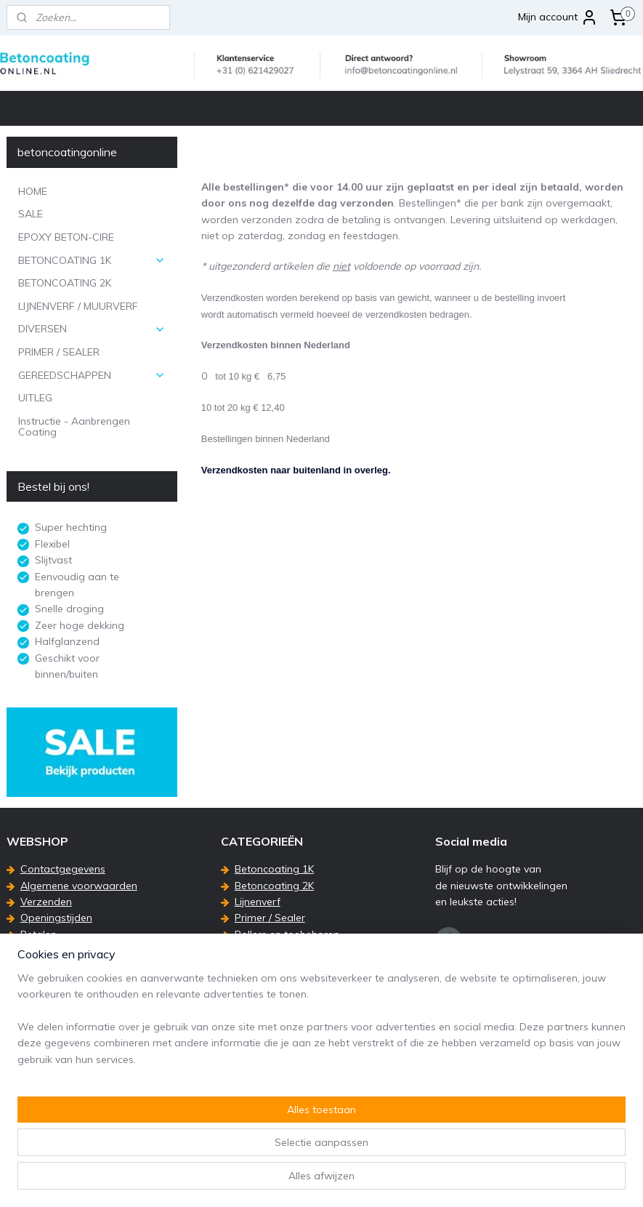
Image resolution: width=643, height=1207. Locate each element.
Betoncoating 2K (274, 885)
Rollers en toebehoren (287, 934)
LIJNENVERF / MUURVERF (78, 306)
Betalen (38, 934)
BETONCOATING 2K (64, 282)
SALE (30, 213)
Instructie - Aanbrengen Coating (74, 426)
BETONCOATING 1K (92, 260)
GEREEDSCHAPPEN (92, 375)
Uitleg (248, 950)
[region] (225, 1133)
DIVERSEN (92, 328)
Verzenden (46, 901)
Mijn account (558, 17)
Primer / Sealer (270, 917)
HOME (32, 191)
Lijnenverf (257, 901)
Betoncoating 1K (274, 868)
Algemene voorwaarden (78, 885)
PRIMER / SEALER (59, 351)
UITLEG (35, 397)
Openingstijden (56, 917)
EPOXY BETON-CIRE (66, 237)
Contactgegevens (62, 868)
